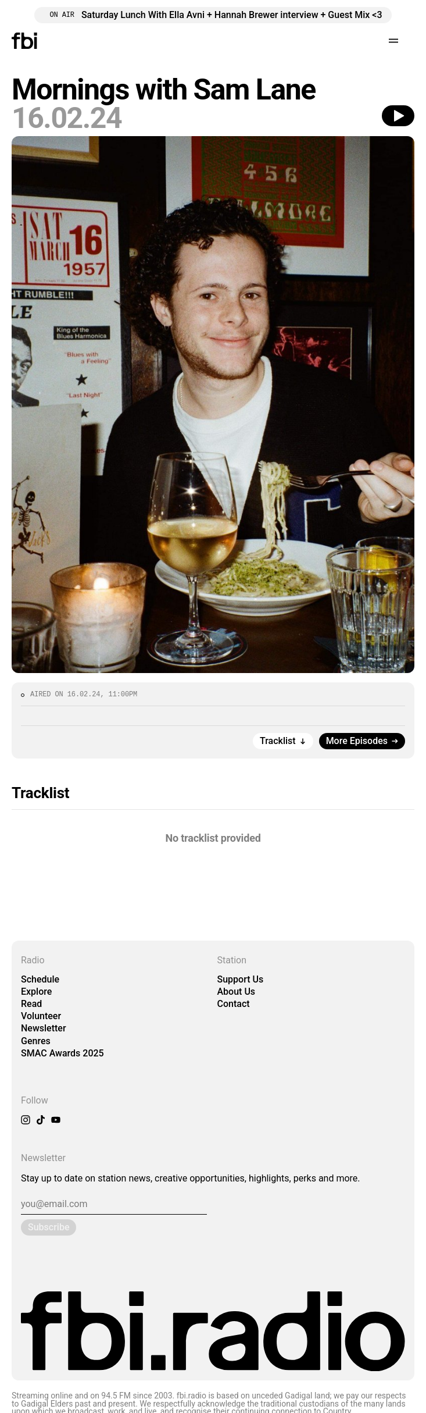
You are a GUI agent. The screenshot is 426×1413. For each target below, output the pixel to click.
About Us (236, 991)
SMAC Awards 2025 (62, 1053)
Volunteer (41, 1016)
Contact (233, 1003)
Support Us (240, 979)
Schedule (40, 979)
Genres (36, 1041)
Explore (36, 991)
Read (31, 1003)
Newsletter (43, 1028)
